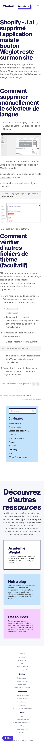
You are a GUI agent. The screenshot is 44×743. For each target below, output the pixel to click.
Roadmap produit (22, 729)
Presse (22, 716)
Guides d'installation (22, 696)
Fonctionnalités (22, 657)
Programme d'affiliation (22, 687)
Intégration (22, 660)
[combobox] (23, 6)
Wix (10, 453)
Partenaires (22, 684)
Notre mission (22, 678)
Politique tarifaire (16, 438)
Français (22, 6)
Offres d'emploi (22, 681)
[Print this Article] (37, 24)
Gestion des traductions (19, 431)
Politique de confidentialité (22, 723)
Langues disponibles (22, 670)
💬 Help (7, 738)
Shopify (13, 449)
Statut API (22, 732)
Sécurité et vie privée (18, 457)
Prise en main (15, 427)
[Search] (22, 411)
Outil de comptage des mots (22, 708)
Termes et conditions (22, 719)
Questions (22, 705)
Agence (12, 442)
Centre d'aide (22, 699)
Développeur (22, 702)
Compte (12, 434)
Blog (22, 726)
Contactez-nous (26, 396)
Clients (22, 663)
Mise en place (15, 423)
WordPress (14, 446)
